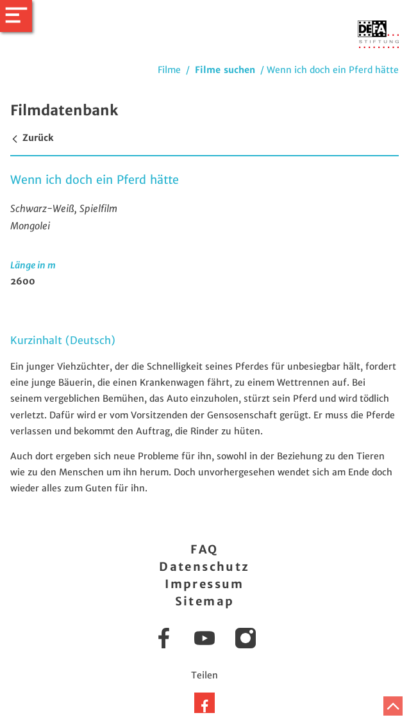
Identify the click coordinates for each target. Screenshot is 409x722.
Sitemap (205, 601)
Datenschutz (204, 566)
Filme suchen (225, 70)
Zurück (31, 138)
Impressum (204, 584)
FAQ (204, 549)
